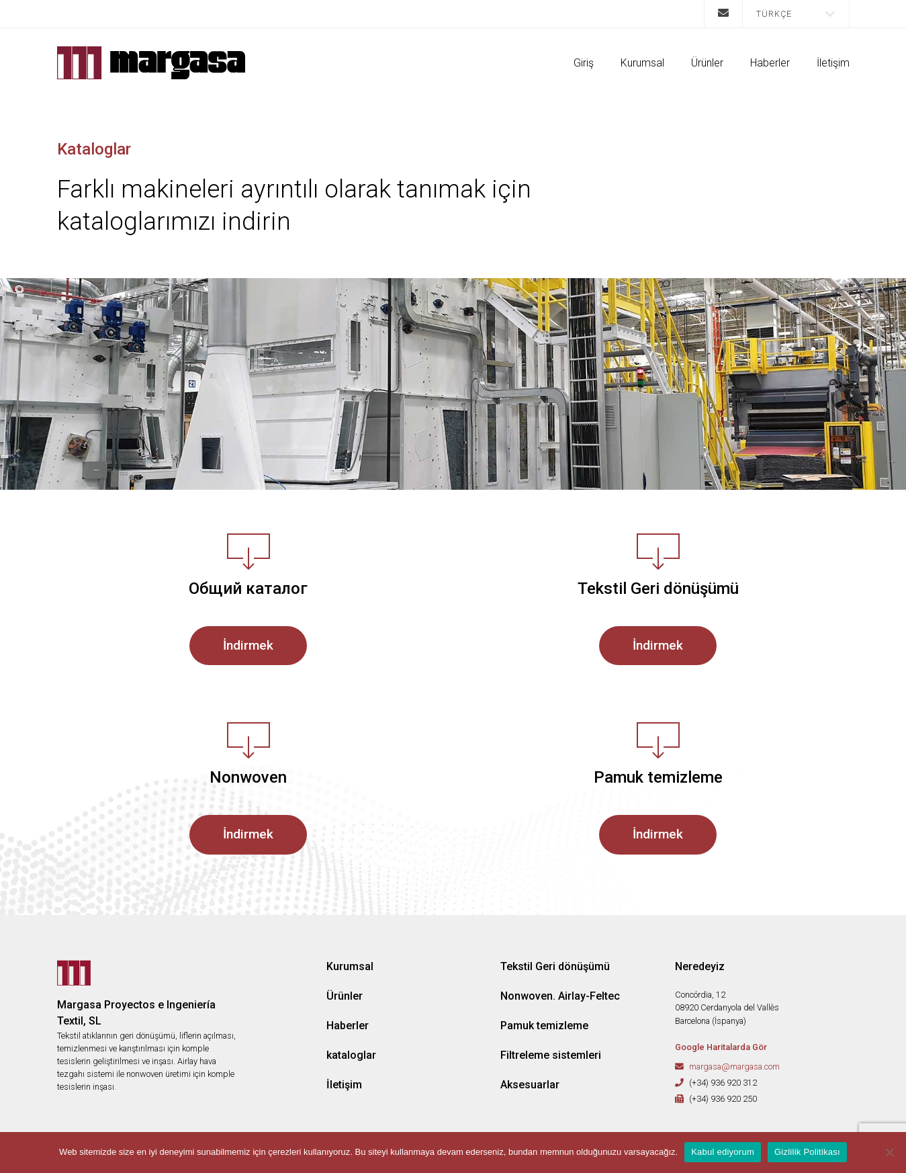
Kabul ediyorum (722, 1152)
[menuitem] (796, 14)
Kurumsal (642, 62)
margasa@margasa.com (734, 1066)
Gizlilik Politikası (807, 1152)
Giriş (584, 62)
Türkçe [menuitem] (774, 14)
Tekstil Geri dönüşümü (555, 966)
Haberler (770, 62)
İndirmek (248, 645)
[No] (889, 1152)
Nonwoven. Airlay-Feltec (560, 996)
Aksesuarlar (529, 1084)
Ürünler (707, 62)
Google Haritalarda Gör (721, 1047)
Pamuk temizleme (544, 1025)
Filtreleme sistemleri (550, 1055)
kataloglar (351, 1055)
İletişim (833, 62)
